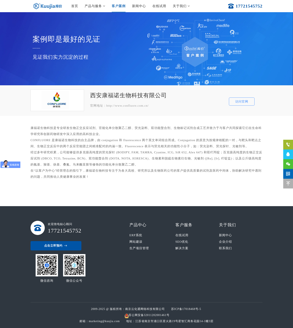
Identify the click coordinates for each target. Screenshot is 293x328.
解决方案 (181, 248)
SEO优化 (181, 241)
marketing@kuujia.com (105, 321)
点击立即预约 (56, 246)
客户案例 (119, 6)
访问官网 (241, 101)
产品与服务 (95, 6)
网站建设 (135, 241)
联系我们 (225, 248)
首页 (74, 6)
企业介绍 (225, 241)
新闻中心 (139, 6)
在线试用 (159, 6)
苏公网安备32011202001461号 (149, 315)
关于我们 (181, 6)
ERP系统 (135, 235)
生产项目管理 (139, 248)
